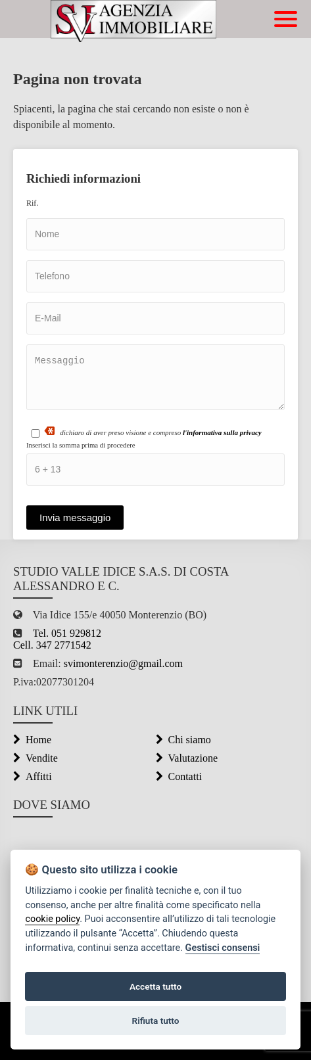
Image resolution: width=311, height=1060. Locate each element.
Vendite (35, 758)
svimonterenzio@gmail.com (122, 663)
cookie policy (52, 919)
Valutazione (187, 758)
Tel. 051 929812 (67, 633)
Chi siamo (183, 739)
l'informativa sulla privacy (222, 432)
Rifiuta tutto (155, 1020)
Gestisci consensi (222, 948)
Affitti (32, 776)
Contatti (179, 776)
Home (32, 739)
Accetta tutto (155, 986)
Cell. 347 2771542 (52, 645)
